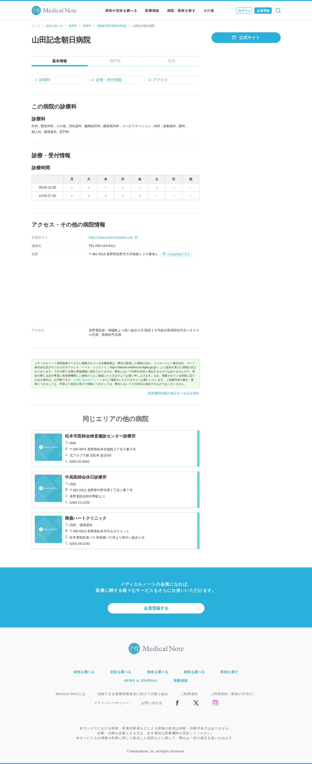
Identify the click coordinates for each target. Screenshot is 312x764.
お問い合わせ (152, 703)
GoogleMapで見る (176, 254)
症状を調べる (120, 672)
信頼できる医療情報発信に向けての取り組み (133, 694)
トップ (36, 25)
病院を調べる (54, 25)
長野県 (72, 25)
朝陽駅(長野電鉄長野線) (112, 25)
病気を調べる (84, 672)
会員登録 (263, 10)
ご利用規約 (189, 694)
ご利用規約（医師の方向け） (233, 694)
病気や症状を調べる (121, 10)
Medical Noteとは (70, 694)
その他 (208, 10)
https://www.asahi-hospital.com (113, 237)
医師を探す (229, 672)
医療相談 (152, 10)
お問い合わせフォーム (88, 379)
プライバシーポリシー (111, 703)
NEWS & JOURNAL (141, 680)
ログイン (244, 10)
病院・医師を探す (181, 10)
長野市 (87, 25)
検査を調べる (157, 672)
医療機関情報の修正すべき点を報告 (173, 393)
